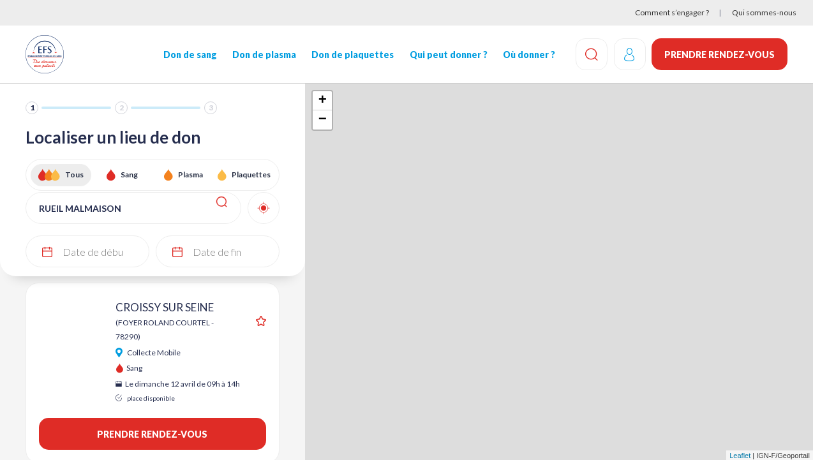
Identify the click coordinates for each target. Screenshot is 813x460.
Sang (129, 174)
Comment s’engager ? (672, 12)
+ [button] (322, 100)
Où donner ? (528, 54)
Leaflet (739, 455)
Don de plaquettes (352, 54)
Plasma (190, 174)
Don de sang (190, 54)
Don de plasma (264, 54)
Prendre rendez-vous (719, 54)
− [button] (322, 120)
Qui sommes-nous (764, 12)
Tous (74, 174)
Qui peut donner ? (448, 54)
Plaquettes (251, 174)
